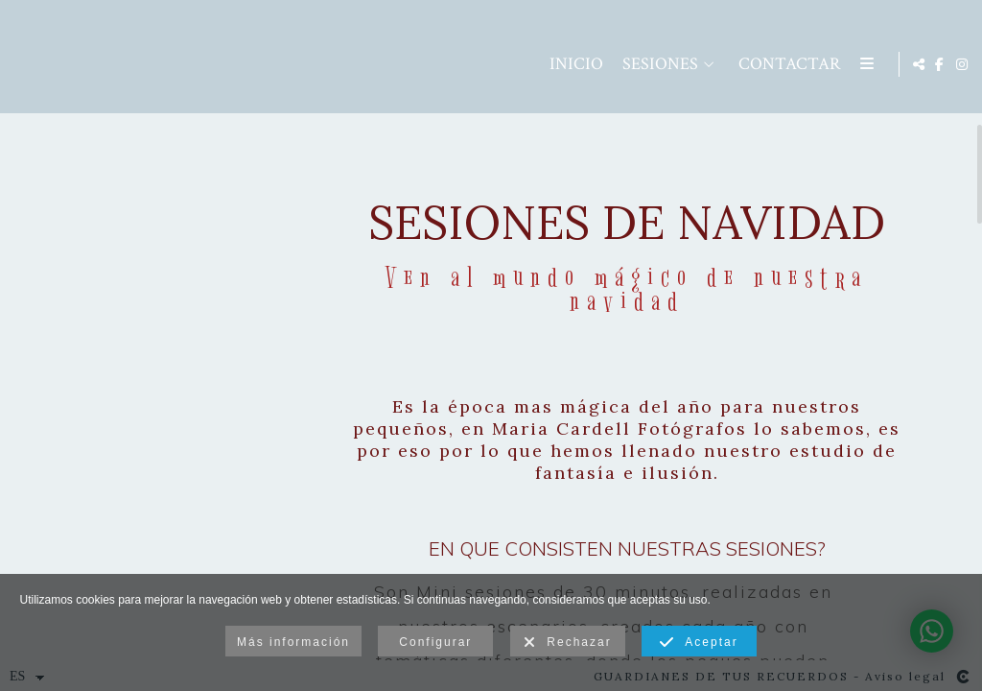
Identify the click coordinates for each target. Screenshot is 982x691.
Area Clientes (801, 68)
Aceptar (698, 643)
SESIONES (538, 68)
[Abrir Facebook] (930, 67)
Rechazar (568, 643)
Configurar (435, 642)
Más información (293, 642)
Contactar (668, 68)
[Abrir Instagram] (952, 67)
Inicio (454, 68)
